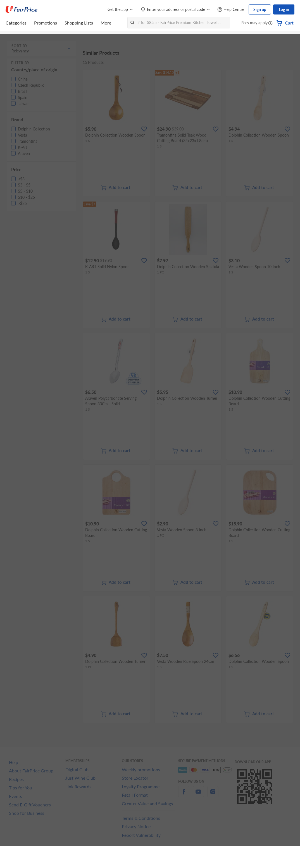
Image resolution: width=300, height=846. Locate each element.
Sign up (259, 9)
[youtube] (198, 794)
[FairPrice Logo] (21, 9)
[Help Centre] (230, 9)
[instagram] (212, 794)
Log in (284, 9)
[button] (270, 23)
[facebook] (183, 794)
